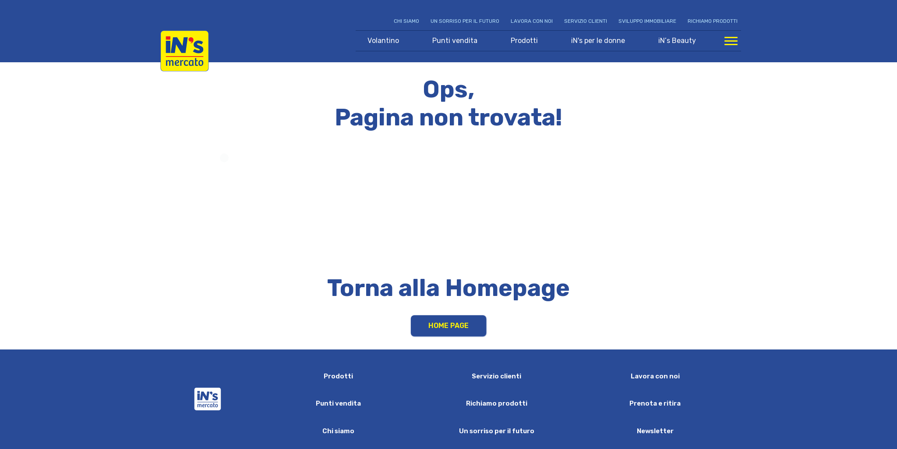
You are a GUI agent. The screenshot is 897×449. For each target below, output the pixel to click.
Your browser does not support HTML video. (449, 205)
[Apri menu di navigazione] (731, 40)
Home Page (448, 325)
